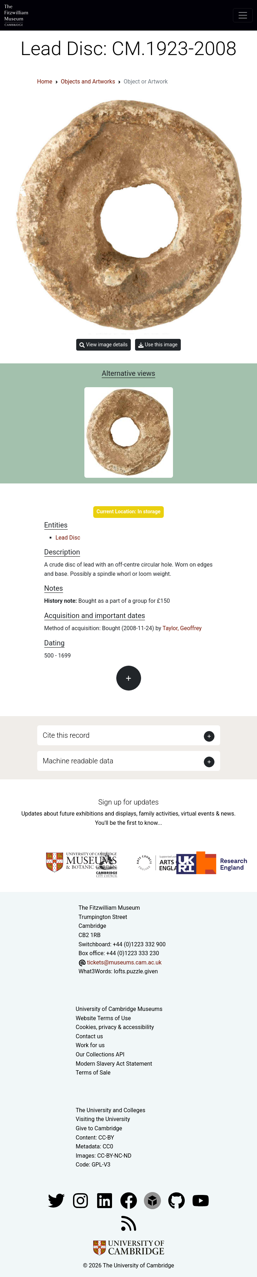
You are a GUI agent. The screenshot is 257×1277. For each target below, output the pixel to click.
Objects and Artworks (88, 81)
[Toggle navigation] (243, 15)
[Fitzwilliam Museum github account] (177, 1200)
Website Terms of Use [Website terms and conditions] (103, 1018)
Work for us (90, 1045)
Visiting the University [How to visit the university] (103, 1119)
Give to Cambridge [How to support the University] (99, 1128)
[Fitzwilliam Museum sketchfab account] (153, 1200)
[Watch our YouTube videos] (200, 1200)
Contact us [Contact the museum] (89, 1036)
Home (44, 81)
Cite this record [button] (66, 735)
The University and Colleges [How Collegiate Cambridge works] (110, 1110)
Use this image (158, 345)
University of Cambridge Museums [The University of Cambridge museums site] (119, 1009)
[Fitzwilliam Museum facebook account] (105, 1200)
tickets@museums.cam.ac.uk (124, 962)
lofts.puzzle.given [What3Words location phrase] (136, 971)
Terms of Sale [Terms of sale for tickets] (93, 1072)
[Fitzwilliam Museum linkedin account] (129, 1200)
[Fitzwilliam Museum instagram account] (81, 1200)
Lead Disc (68, 537)
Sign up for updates (128, 802)
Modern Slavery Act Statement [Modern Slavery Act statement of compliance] (114, 1063)
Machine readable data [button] (78, 761)
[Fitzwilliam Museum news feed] (128, 1222)
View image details (103, 345)
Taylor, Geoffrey (182, 628)
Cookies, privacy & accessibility (115, 1027)
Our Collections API (100, 1054)
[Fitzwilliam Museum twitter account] (57, 1200)
